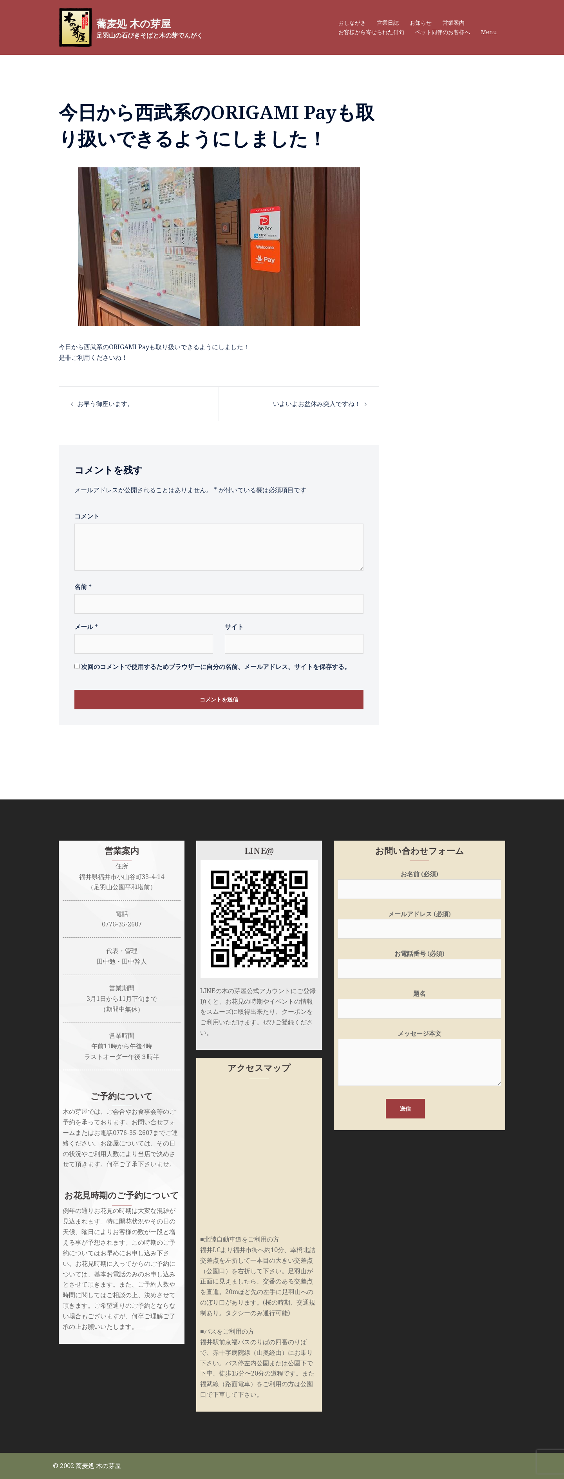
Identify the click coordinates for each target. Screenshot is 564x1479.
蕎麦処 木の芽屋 (142, 23)
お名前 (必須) (419, 882)
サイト (234, 626)
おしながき (352, 22)
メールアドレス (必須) (419, 921)
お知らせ (421, 22)
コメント (86, 516)
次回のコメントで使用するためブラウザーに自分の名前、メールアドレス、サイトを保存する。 (216, 666)
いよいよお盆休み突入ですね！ (317, 403)
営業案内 (454, 22)
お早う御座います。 (105, 403)
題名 (419, 1001)
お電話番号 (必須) (419, 961)
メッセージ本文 (419, 1058)
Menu (489, 32)
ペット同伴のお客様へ (442, 32)
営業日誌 (388, 22)
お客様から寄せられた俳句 (371, 32)
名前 (83, 586)
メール (86, 626)
